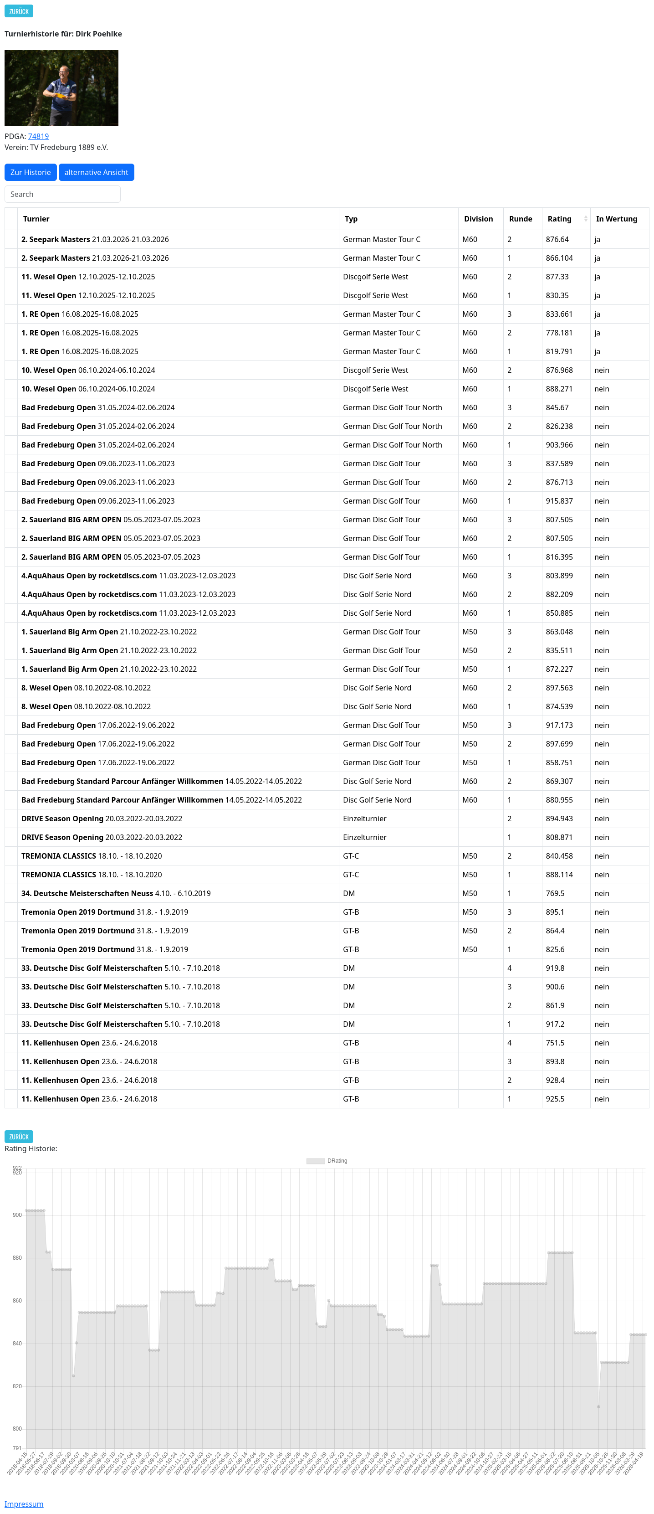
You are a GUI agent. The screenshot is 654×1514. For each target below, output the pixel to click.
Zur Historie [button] (30, 172)
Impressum (24, 1504)
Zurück (19, 11)
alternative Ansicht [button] (96, 172)
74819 (38, 136)
